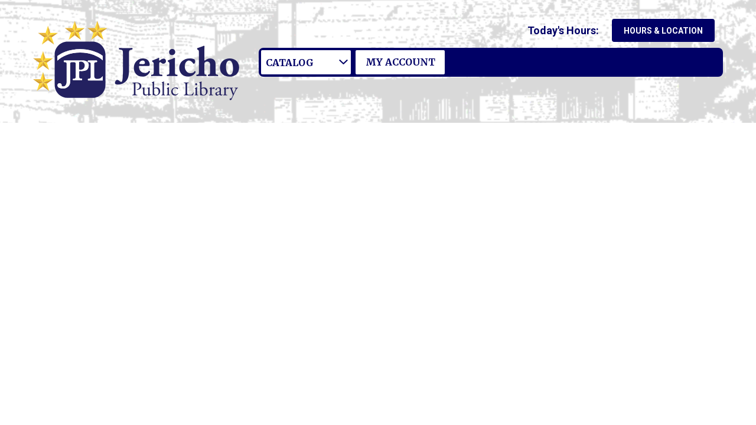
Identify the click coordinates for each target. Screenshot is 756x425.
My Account (400, 62)
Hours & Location (663, 30)
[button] (565, 30)
